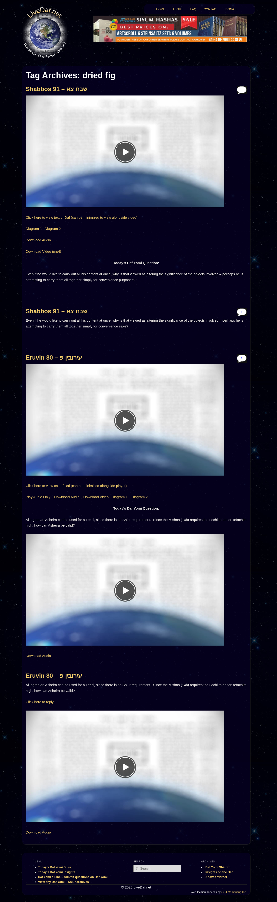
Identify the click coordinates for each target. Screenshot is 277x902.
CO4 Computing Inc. (234, 892)
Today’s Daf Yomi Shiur (54, 867)
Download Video (96, 497)
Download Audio (38, 240)
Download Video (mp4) (43, 251)
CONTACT (211, 9)
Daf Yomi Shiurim (217, 867)
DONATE (231, 9)
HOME (160, 9)
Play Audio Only (38, 497)
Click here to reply (40, 702)
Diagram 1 (34, 229)
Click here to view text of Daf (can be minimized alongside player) (76, 486)
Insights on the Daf (219, 872)
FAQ (193, 9)
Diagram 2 (53, 229)
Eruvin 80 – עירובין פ (54, 357)
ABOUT (178, 9)
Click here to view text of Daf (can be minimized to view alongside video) (81, 217)
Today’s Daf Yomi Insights (56, 872)
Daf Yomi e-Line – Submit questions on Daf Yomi (73, 877)
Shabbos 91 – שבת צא (56, 88)
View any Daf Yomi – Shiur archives (63, 882)
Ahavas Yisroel (216, 877)
